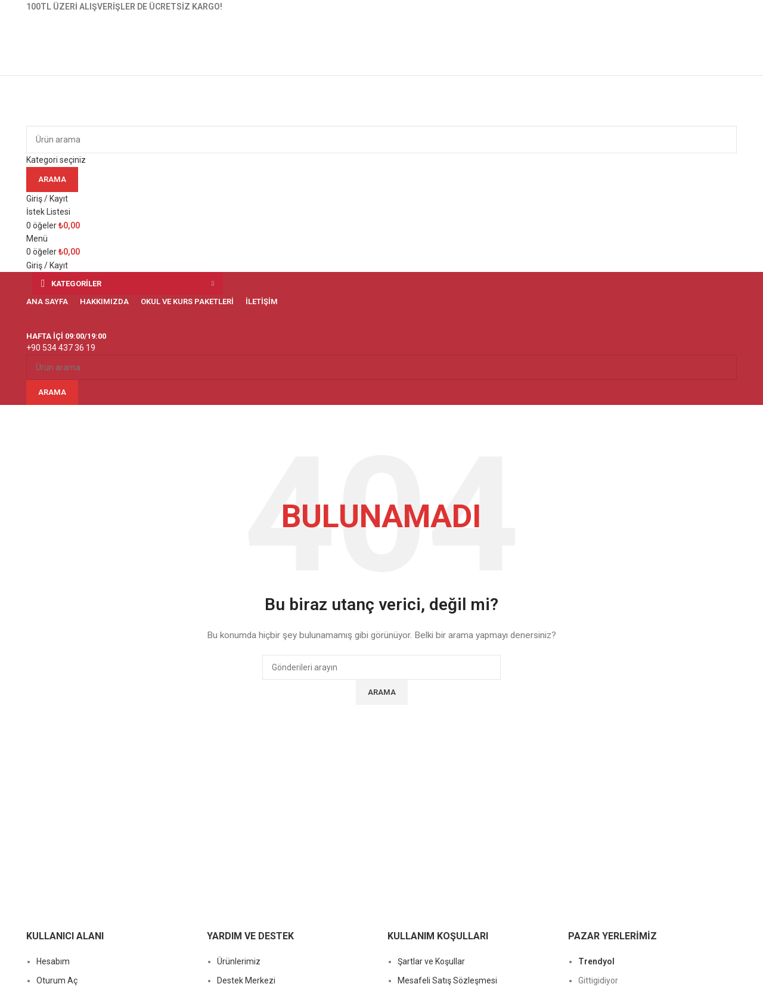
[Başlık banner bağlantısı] (381, 495)
